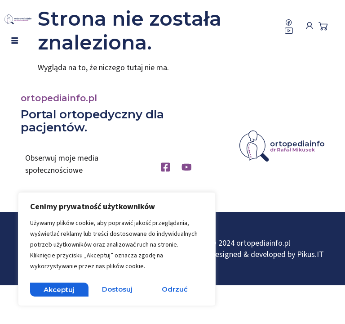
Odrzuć (116, 289)
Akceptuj (174, 289)
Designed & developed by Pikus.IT (267, 256)
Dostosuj (58, 289)
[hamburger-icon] (14, 41)
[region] (117, 250)
